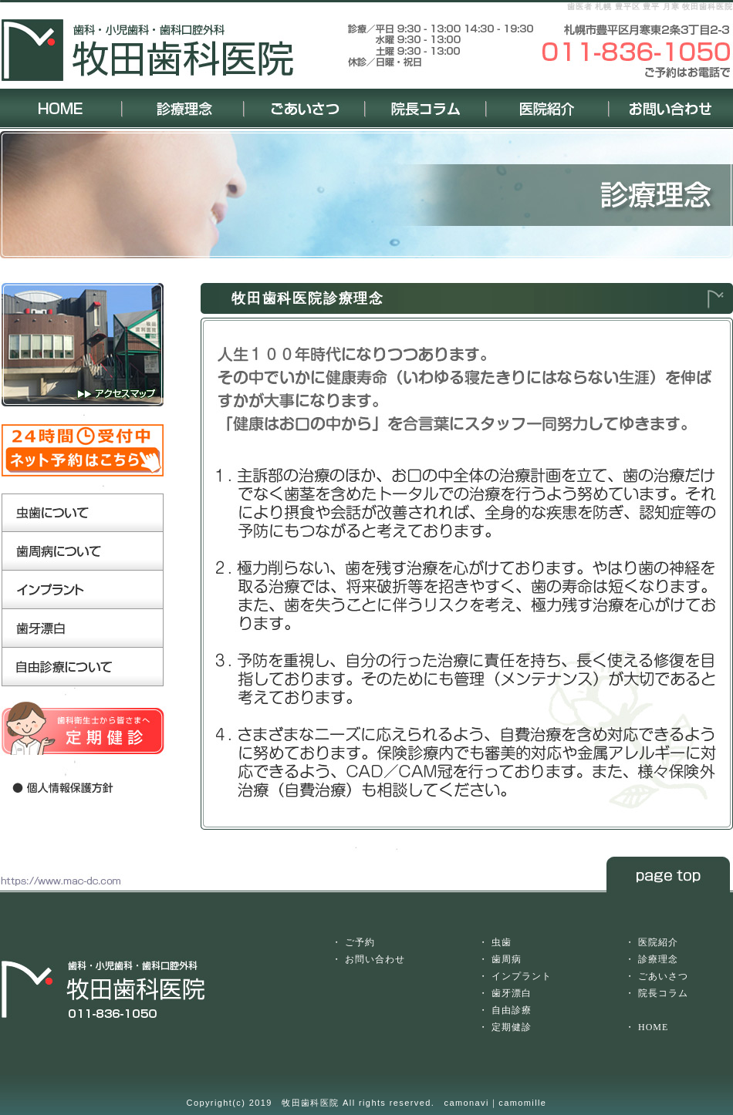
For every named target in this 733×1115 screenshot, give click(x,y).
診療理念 (658, 959)
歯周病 (506, 959)
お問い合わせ (375, 959)
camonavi (466, 1102)
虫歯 (501, 942)
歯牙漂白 (511, 993)
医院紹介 (658, 942)
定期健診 (511, 1027)
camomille (522, 1102)
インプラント (521, 976)
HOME (653, 1027)
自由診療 (511, 1010)
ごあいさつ (663, 976)
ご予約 (360, 942)
